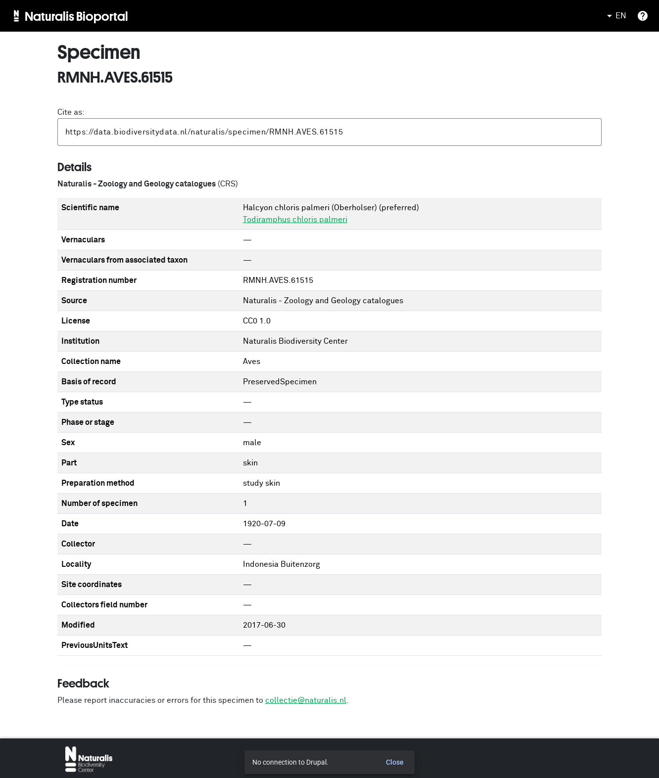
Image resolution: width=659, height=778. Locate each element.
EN (615, 16)
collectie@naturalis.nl (305, 700)
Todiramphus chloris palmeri (295, 220)
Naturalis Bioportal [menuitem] (76, 16)
